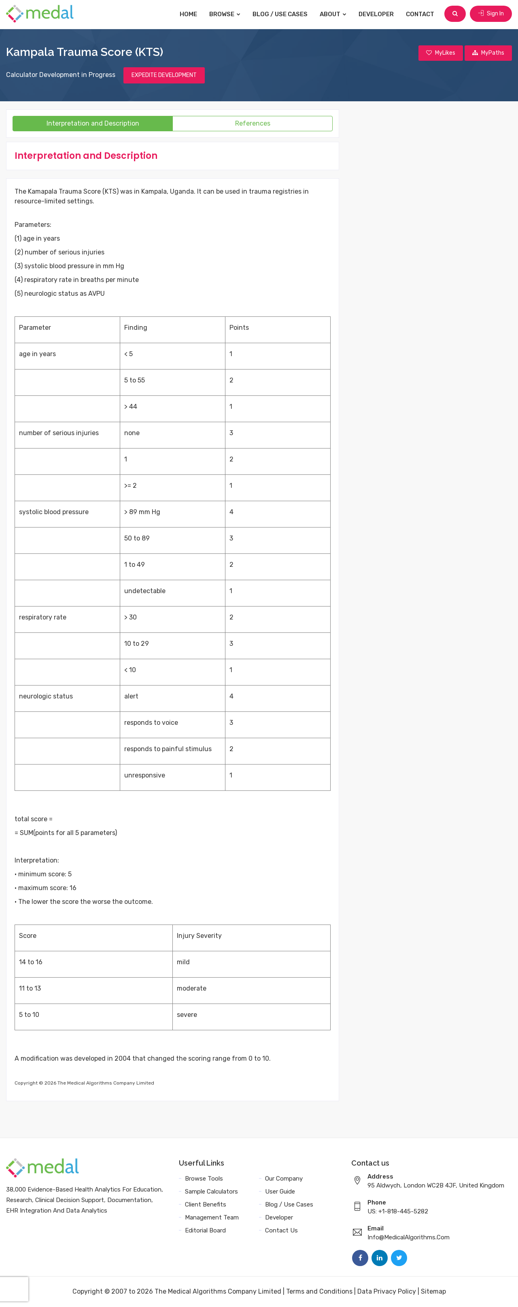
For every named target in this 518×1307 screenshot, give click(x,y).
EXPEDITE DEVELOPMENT (164, 75)
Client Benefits (205, 1205)
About (334, 14)
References (252, 124)
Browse (225, 14)
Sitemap (433, 1292)
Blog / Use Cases (280, 14)
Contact (421, 14)
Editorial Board (205, 1230)
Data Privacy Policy (386, 1292)
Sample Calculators (211, 1192)
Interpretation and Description (93, 124)
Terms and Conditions (319, 1292)
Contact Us (281, 1230)
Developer (377, 14)
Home (189, 14)
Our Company (284, 1179)
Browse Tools (204, 1179)
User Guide (280, 1192)
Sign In (491, 14)
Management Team (212, 1218)
